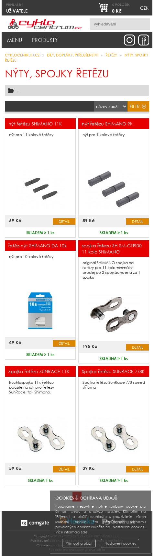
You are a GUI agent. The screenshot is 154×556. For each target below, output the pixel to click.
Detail (64, 221)
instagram (129, 40)
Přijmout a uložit (79, 543)
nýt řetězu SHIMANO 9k (107, 124)
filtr (135, 106)
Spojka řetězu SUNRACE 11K (38, 371)
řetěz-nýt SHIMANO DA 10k (37, 246)
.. (17, 90)
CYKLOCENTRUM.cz (22, 55)
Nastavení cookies (120, 543)
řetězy (111, 55)
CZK (144, 8)
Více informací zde (71, 532)
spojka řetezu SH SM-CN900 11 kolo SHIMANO (112, 249)
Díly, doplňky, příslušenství (72, 55)
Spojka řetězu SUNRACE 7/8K (113, 371)
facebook (143, 40)
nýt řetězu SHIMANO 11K (35, 124)
